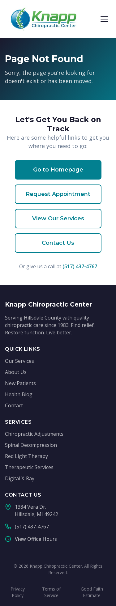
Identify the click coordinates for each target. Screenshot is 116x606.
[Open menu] (104, 19)
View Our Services (58, 218)
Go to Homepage (58, 169)
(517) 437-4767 (79, 266)
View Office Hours (36, 539)
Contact (14, 405)
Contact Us (58, 242)
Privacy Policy (18, 592)
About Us (16, 372)
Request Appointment (58, 194)
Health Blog (18, 394)
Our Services (19, 361)
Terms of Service (51, 592)
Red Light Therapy (26, 456)
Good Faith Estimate (92, 592)
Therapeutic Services (29, 467)
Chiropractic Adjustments (34, 433)
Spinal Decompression (31, 445)
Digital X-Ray (19, 478)
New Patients (20, 383)
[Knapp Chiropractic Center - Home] (43, 19)
